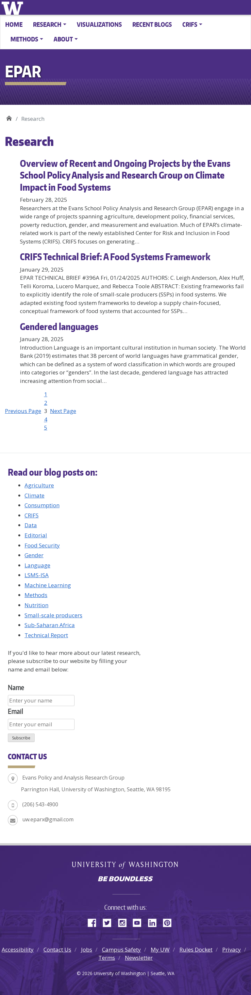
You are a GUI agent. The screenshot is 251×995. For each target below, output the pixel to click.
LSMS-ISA (37, 575)
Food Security (42, 545)
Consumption (42, 505)
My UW (160, 949)
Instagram (124, 922)
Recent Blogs (152, 24)
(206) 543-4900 (40, 804)
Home (14, 24)
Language (37, 565)
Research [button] (47, 24)
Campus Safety (121, 949)
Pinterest (169, 922)
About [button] (63, 39)
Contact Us (57, 949)
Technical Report (46, 635)
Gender (34, 555)
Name (16, 687)
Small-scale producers (53, 615)
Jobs (86, 949)
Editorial (36, 535)
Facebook (94, 922)
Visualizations (99, 24)
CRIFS (32, 515)
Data (31, 525)
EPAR (9, 116)
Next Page (63, 411)
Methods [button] (24, 39)
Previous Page (23, 411)
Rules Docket (195, 949)
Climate (34, 495)
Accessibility (18, 949)
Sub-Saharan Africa (50, 625)
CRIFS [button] (189, 24)
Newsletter (139, 957)
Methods (36, 595)
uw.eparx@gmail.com (48, 819)
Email (15, 711)
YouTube (139, 922)
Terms (106, 957)
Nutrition (36, 605)
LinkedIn (154, 922)
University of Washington (13, 7)
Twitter (109, 922)
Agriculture (39, 485)
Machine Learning (48, 585)
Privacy (231, 949)
